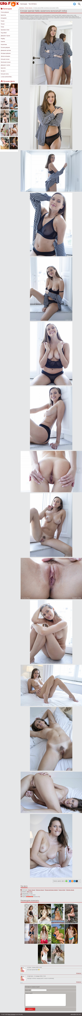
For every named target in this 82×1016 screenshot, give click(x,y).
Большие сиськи (5, 59)
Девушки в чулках (5, 65)
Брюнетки (3, 15)
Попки (2, 26)
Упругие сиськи (70, 890)
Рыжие (2, 21)
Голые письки (31, 890)
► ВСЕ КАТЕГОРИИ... (6, 76)
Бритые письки (40, 890)
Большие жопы (5, 74)
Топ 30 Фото (33, 4)
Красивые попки (5, 29)
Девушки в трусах (5, 35)
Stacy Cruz (29, 891)
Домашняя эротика (6, 50)
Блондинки (4, 18)
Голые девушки (5, 12)
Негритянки (4, 44)
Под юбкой (4, 32)
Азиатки (3, 41)
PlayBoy (3, 38)
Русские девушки (5, 47)
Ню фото (3, 71)
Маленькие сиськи (5, 62)
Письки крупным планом (51, 890)
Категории (23, 4)
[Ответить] (78, 973)
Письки (3, 24)
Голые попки (62, 890)
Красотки (3, 68)
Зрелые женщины (5, 56)
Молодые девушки (6, 53)
